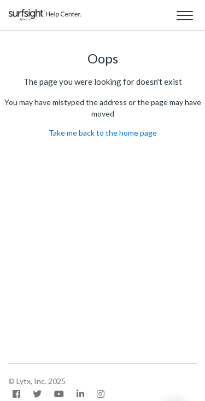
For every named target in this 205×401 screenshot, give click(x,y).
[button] (184, 14)
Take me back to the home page (103, 132)
